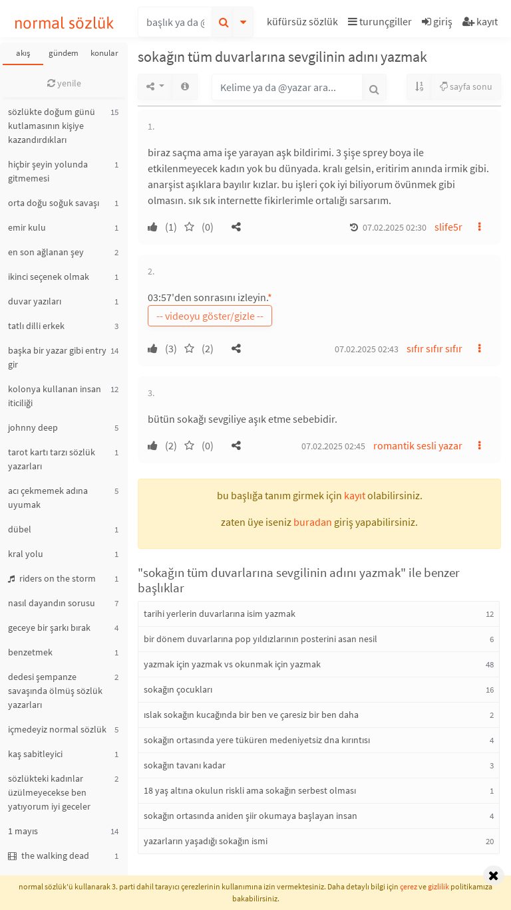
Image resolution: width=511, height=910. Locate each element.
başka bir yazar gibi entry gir (57, 357)
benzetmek (30, 652)
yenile (64, 83)
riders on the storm (52, 578)
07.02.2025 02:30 (394, 227)
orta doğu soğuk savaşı (53, 203)
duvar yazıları (34, 301)
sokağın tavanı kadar (185, 765)
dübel (19, 529)
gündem (64, 52)
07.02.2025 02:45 (333, 446)
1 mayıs (23, 831)
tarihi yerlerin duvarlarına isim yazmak (219, 614)
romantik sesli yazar (417, 445)
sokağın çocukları (178, 689)
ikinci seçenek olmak (48, 277)
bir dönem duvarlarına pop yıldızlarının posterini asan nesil (260, 639)
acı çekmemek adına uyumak (48, 498)
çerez (408, 886)
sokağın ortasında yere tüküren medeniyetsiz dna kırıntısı (257, 740)
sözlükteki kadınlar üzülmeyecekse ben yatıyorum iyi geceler (49, 792)
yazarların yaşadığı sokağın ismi (205, 841)
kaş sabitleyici (35, 754)
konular (104, 52)
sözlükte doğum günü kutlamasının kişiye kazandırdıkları (51, 126)
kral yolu (25, 554)
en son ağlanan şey (46, 252)
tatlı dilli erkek (36, 326)
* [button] (269, 297)
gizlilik (438, 886)
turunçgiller (380, 21)
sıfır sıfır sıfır (434, 348)
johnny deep (33, 427)
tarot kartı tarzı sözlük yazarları (51, 459)
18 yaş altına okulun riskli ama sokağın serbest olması (250, 790)
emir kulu (27, 227)
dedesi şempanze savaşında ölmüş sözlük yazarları (55, 691)
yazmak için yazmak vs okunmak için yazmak (232, 664)
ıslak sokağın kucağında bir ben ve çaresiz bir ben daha (251, 715)
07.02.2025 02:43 (367, 349)
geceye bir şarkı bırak (49, 627)
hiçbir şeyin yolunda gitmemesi (48, 171)
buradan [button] (312, 521)
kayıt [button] (354, 495)
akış (23, 52)
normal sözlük (64, 23)
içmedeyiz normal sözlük (57, 729)
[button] (304, 23)
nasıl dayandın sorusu (51, 603)
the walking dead (48, 855)
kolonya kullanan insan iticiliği (54, 396)
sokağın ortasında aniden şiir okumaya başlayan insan (250, 816)
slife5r (448, 226)
